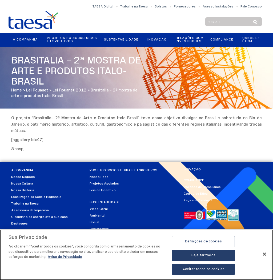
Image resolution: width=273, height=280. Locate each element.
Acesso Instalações (218, 6)
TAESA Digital (103, 6)
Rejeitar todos (203, 257)
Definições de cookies (203, 243)
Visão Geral (99, 209)
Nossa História (22, 190)
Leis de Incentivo (103, 190)
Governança (99, 229)
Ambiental (97, 215)
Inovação (157, 39)
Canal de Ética (251, 40)
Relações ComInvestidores (190, 40)
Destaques (19, 223)
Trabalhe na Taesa (134, 6)
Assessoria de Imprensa (30, 210)
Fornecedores (185, 6)
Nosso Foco (99, 177)
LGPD (15, 230)
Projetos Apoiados (104, 183)
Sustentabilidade (121, 39)
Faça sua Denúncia (198, 200)
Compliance (221, 39)
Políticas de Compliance (202, 187)
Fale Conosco (251, 6)
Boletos (161, 6)
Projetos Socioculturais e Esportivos (72, 40)
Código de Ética (196, 193)
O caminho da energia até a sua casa (39, 217)
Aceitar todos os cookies (203, 271)
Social (94, 222)
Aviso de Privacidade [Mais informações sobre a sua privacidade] (65, 259)
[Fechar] (264, 256)
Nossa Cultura (22, 183)
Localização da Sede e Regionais (36, 197)
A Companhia (25, 39)
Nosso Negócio (23, 177)
